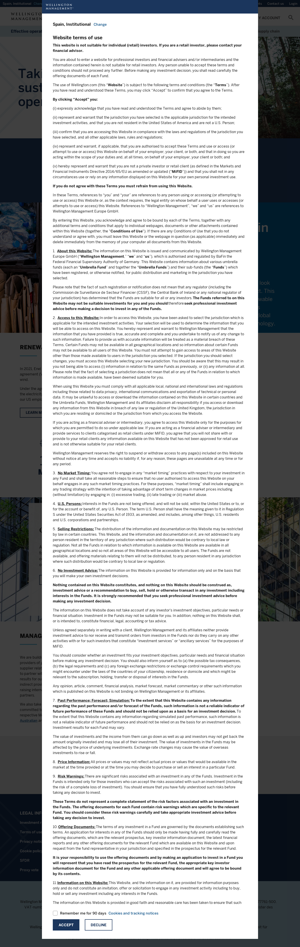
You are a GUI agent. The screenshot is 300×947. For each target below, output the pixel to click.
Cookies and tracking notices (133, 913)
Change (100, 24)
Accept (66, 925)
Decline (98, 925)
